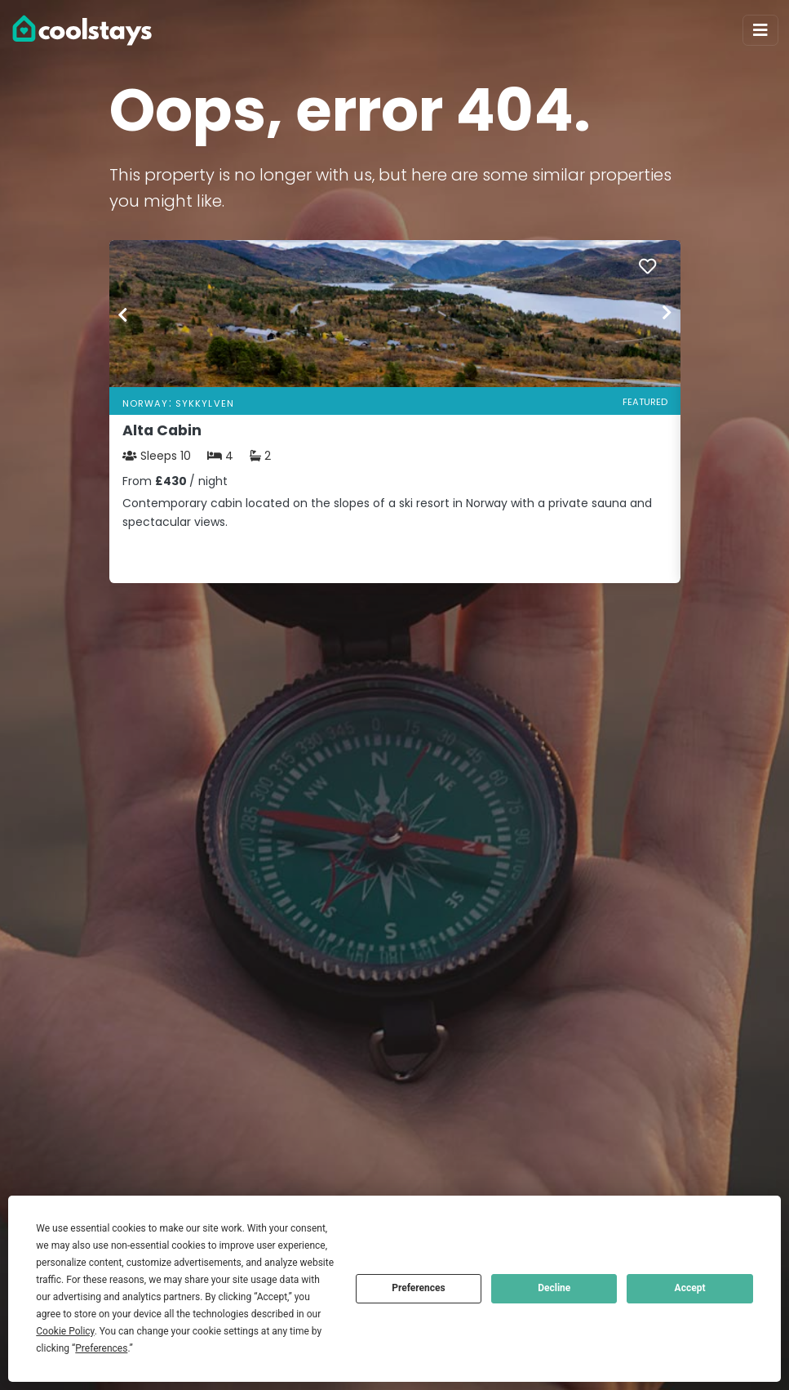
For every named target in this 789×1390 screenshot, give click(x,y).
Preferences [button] (101, 1348)
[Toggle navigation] (760, 30)
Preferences (418, 1288)
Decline (554, 1288)
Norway (145, 403)
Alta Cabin (162, 430)
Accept (690, 1288)
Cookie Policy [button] (65, 1331)
